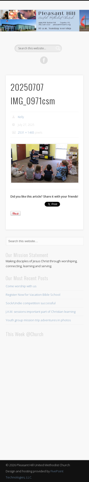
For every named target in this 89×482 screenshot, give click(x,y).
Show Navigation (72, 42)
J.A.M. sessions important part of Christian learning (40, 311)
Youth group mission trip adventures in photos (38, 320)
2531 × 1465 (26, 133)
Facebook (44, 60)
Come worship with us (21, 286)
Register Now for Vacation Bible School (33, 294)
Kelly (21, 117)
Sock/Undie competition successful (31, 303)
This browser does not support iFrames (44, 397)
